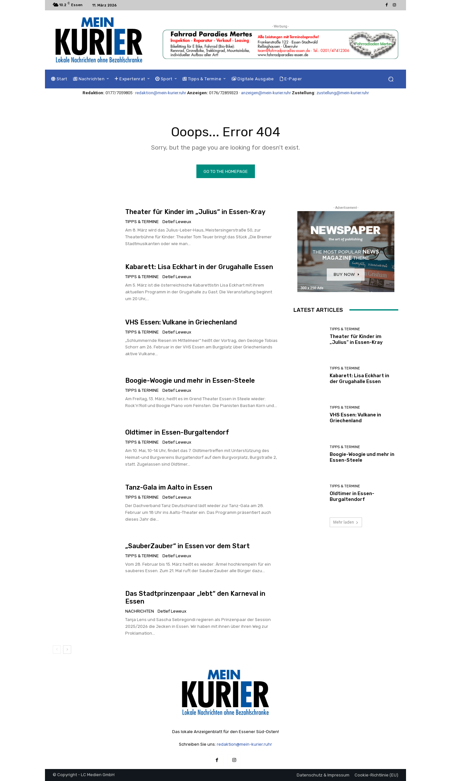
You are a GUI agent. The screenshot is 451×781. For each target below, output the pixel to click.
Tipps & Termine (142, 222)
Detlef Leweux (176, 221)
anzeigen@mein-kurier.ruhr (266, 92)
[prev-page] (57, 649)
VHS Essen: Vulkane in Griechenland (181, 322)
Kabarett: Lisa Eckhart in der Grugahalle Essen (199, 267)
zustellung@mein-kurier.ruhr (342, 92)
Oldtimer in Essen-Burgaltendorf (177, 432)
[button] (390, 79)
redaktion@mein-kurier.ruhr (160, 92)
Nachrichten (139, 611)
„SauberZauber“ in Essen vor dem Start (187, 546)
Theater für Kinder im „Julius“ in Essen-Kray (195, 212)
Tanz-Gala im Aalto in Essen (168, 487)
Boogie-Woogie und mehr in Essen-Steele (190, 380)
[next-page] (67, 649)
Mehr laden (345, 522)
